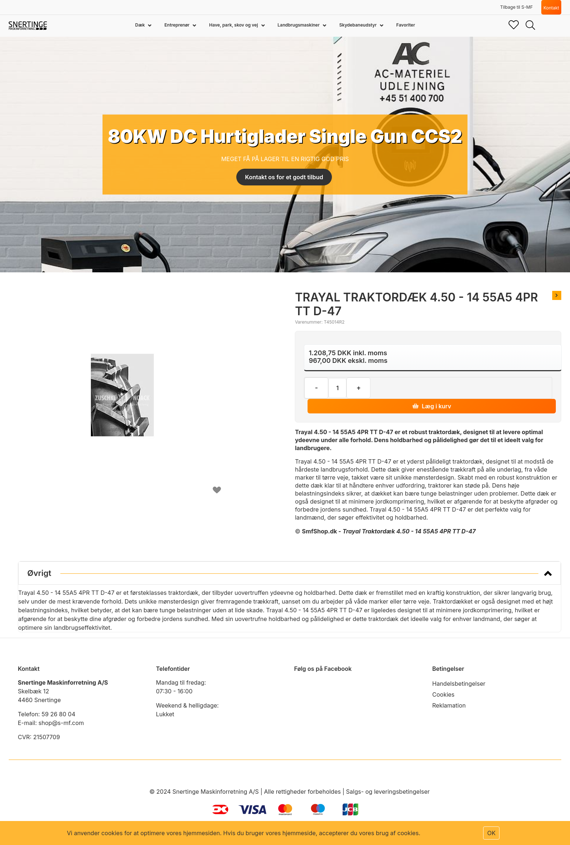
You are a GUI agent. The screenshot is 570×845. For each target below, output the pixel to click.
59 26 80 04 (58, 714)
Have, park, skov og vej (234, 25)
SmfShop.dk (319, 531)
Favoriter (405, 25)
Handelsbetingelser (458, 683)
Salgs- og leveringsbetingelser (388, 791)
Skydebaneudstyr (358, 25)
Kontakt (551, 8)
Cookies (443, 694)
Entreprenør (177, 25)
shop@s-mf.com (61, 722)
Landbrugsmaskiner (299, 25)
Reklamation (449, 705)
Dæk (140, 25)
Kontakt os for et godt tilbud (284, 177)
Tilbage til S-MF (516, 7)
